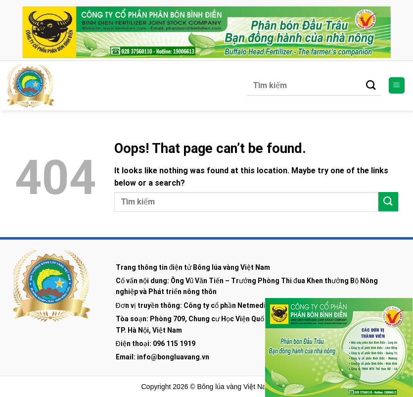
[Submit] (371, 86)
